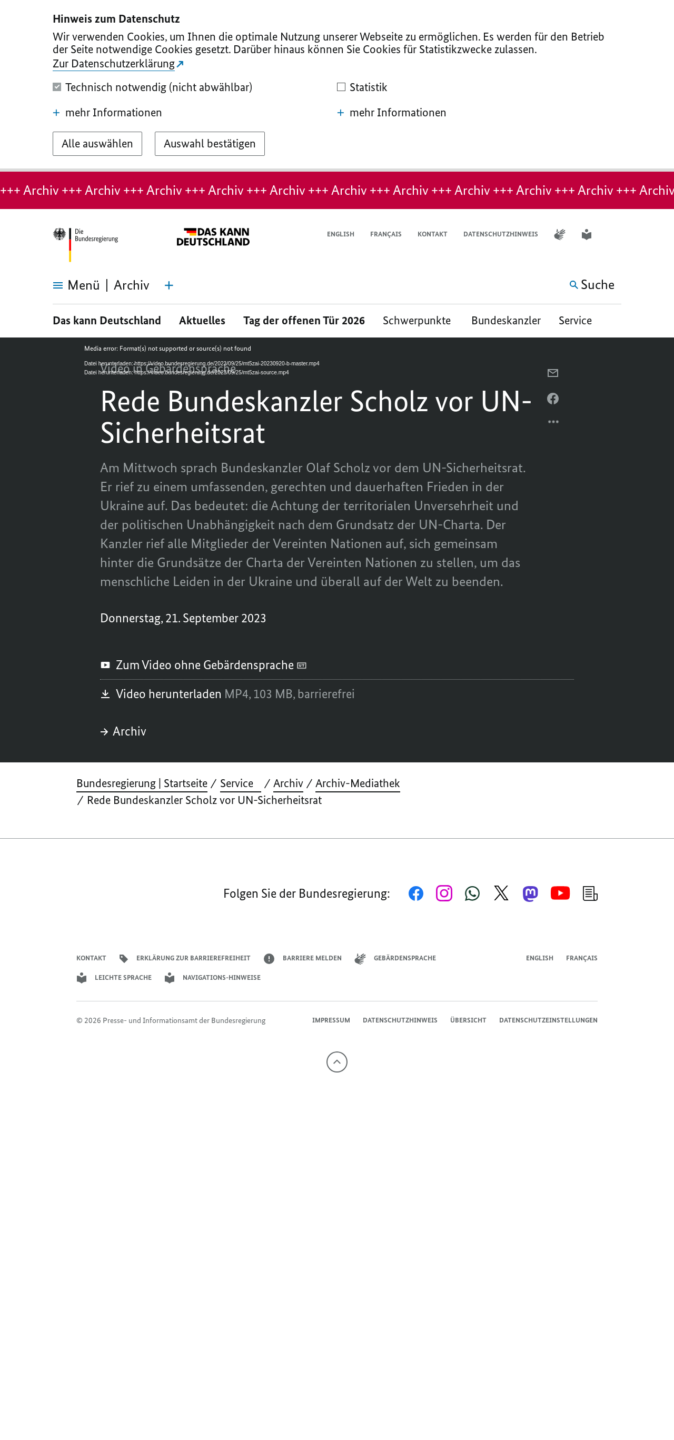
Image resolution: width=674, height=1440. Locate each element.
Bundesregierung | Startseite (141, 783)
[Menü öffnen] (64, 285)
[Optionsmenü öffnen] (554, 424)
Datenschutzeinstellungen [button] (548, 1020)
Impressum (331, 1020)
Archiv (123, 731)
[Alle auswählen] (97, 144)
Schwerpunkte (418, 320)
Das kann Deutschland (107, 320)
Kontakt (433, 234)
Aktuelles (202, 320)
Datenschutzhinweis (500, 234)
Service (579, 320)
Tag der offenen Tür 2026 (304, 320)
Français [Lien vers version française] (386, 234)
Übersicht (468, 1020)
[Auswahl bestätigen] (210, 144)
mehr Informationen (107, 112)
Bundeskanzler (506, 320)
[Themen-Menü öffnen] (169, 285)
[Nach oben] (337, 1062)
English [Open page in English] (340, 234)
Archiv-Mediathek (357, 783)
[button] (614, 234)
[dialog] (337, 86)
